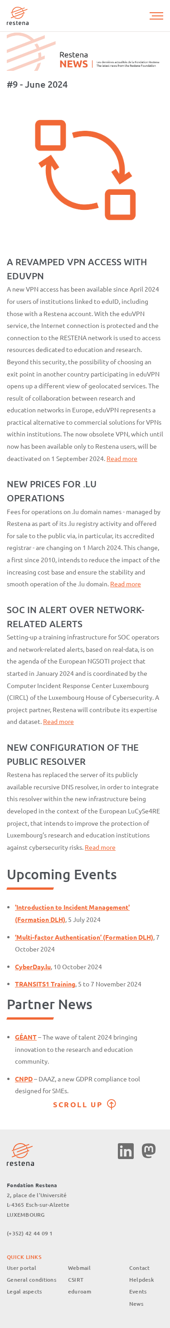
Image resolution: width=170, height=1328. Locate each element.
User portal (21, 1268)
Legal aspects (24, 1291)
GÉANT (26, 1037)
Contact (139, 1268)
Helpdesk (141, 1279)
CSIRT (75, 1279)
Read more (122, 458)
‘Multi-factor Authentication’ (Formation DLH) (84, 937)
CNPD (24, 1079)
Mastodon (148, 1151)
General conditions (31, 1279)
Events (138, 1291)
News (136, 1304)
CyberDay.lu (33, 966)
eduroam (79, 1291)
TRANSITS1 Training (45, 984)
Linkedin (126, 1151)
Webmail (79, 1268)
